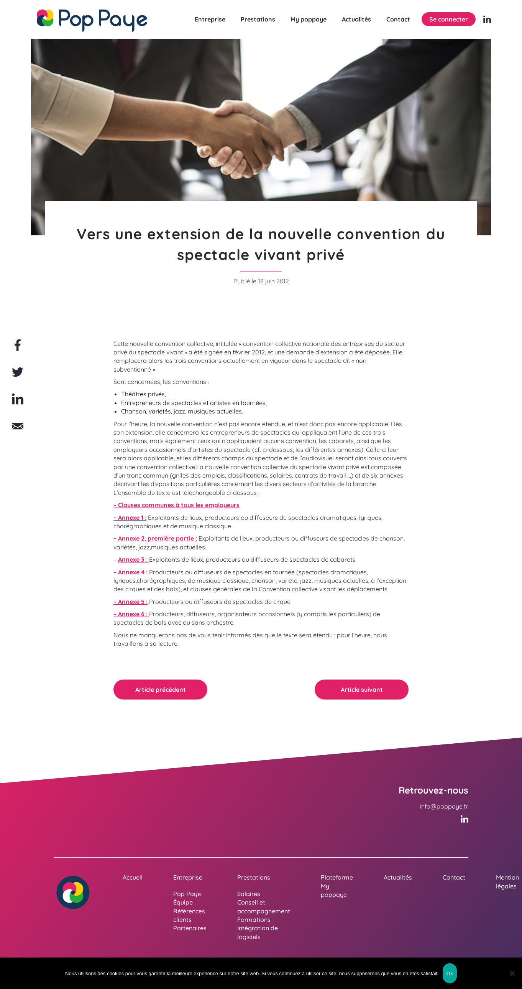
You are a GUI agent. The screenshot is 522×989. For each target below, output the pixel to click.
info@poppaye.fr (444, 806)
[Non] (512, 973)
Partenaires (190, 928)
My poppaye (309, 19)
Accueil (133, 877)
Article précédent (160, 689)
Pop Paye (187, 894)
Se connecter (448, 19)
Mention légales (507, 881)
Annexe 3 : (133, 559)
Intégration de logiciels (257, 932)
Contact (398, 19)
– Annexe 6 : (131, 614)
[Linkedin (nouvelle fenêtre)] (487, 19)
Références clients (189, 915)
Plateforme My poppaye (337, 885)
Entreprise (210, 19)
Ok (449, 973)
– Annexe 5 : (130, 601)
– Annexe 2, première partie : (155, 538)
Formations (254, 919)
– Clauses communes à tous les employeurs (176, 505)
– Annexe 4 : (130, 572)
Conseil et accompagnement (263, 906)
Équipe (183, 902)
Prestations (258, 19)
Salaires (248, 894)
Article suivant (362, 689)
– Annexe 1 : (129, 517)
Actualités (356, 19)
